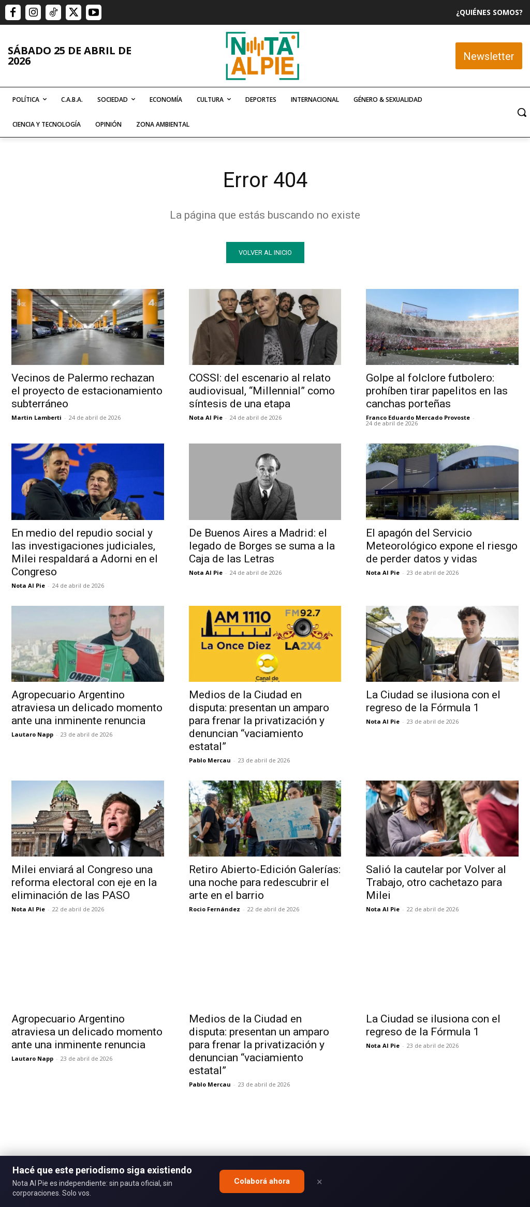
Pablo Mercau (210, 760)
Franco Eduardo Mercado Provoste (418, 417)
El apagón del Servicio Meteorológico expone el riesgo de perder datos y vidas (442, 546)
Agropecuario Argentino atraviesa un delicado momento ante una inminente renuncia (87, 708)
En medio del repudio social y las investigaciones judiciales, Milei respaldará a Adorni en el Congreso (84, 552)
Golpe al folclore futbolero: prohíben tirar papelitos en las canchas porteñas (437, 391)
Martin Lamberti (36, 417)
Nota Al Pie (206, 417)
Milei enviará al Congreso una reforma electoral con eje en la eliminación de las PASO (84, 882)
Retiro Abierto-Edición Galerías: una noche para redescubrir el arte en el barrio (265, 882)
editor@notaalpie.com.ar (230, 1150)
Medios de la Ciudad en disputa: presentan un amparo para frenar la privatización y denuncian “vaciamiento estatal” (259, 721)
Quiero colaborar (478, 1012)
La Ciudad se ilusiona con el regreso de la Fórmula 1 (433, 701)
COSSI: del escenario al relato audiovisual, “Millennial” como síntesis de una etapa (262, 391)
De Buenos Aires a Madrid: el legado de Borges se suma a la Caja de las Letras (262, 546)
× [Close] (319, 1182)
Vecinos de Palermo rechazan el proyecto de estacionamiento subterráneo (87, 391)
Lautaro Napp (32, 734)
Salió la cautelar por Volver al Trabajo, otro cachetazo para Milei (436, 882)
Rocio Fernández (214, 909)
